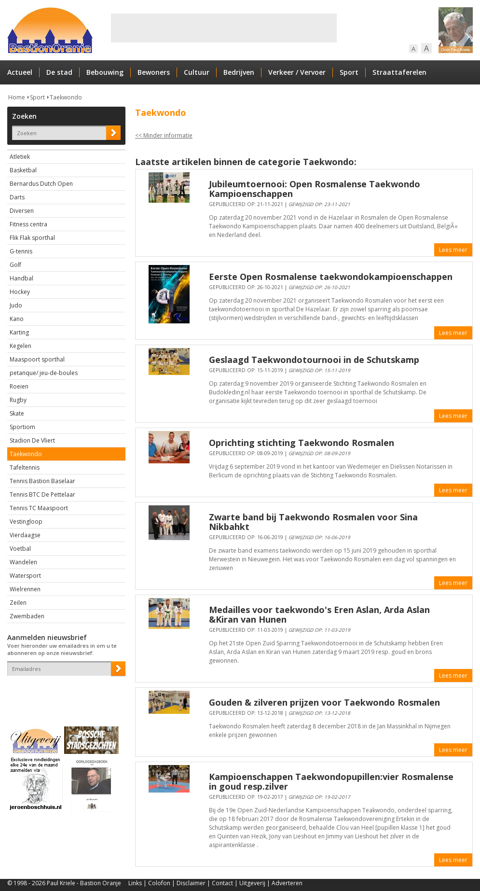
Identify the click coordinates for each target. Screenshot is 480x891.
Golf (15, 265)
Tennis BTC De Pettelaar (42, 494)
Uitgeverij (252, 883)
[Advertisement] (224, 28)
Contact (222, 883)
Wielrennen (25, 589)
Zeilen (18, 603)
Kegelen (20, 346)
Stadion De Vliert (32, 440)
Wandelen (23, 562)
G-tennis (21, 251)
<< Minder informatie (163, 135)
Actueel (19, 72)
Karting (19, 332)
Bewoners (153, 72)
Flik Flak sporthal (32, 238)
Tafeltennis (25, 467)
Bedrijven (238, 72)
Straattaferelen (399, 72)
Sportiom (22, 427)
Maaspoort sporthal (37, 359)
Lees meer (453, 250)
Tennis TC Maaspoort (39, 508)
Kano (17, 319)
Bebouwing (104, 72)
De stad (59, 72)
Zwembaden (27, 616)
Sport (349, 72)
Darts (17, 197)
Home (16, 97)
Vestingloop (26, 521)
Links (135, 883)
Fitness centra (28, 224)
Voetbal (20, 548)
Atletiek (20, 157)
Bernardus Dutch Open (41, 184)
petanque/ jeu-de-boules (44, 373)
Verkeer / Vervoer (297, 72)
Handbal (21, 278)
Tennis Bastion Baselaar (42, 481)
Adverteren (287, 883)
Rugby (18, 400)
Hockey (20, 292)
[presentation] (63, 692)
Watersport (25, 575)
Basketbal (23, 170)
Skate (17, 413)
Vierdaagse (25, 535)
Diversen (22, 211)
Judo (16, 305)
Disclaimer (191, 883)
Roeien (19, 386)
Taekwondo (66, 97)
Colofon (159, 883)
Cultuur (196, 72)
